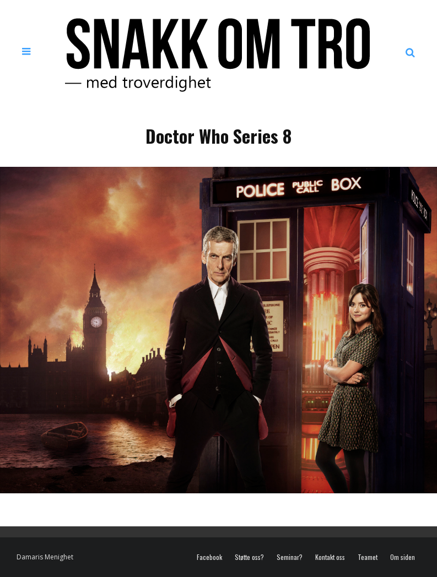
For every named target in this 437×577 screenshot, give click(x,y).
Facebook (209, 557)
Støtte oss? (249, 557)
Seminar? (290, 557)
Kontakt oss (330, 557)
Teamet (367, 557)
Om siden (402, 557)
